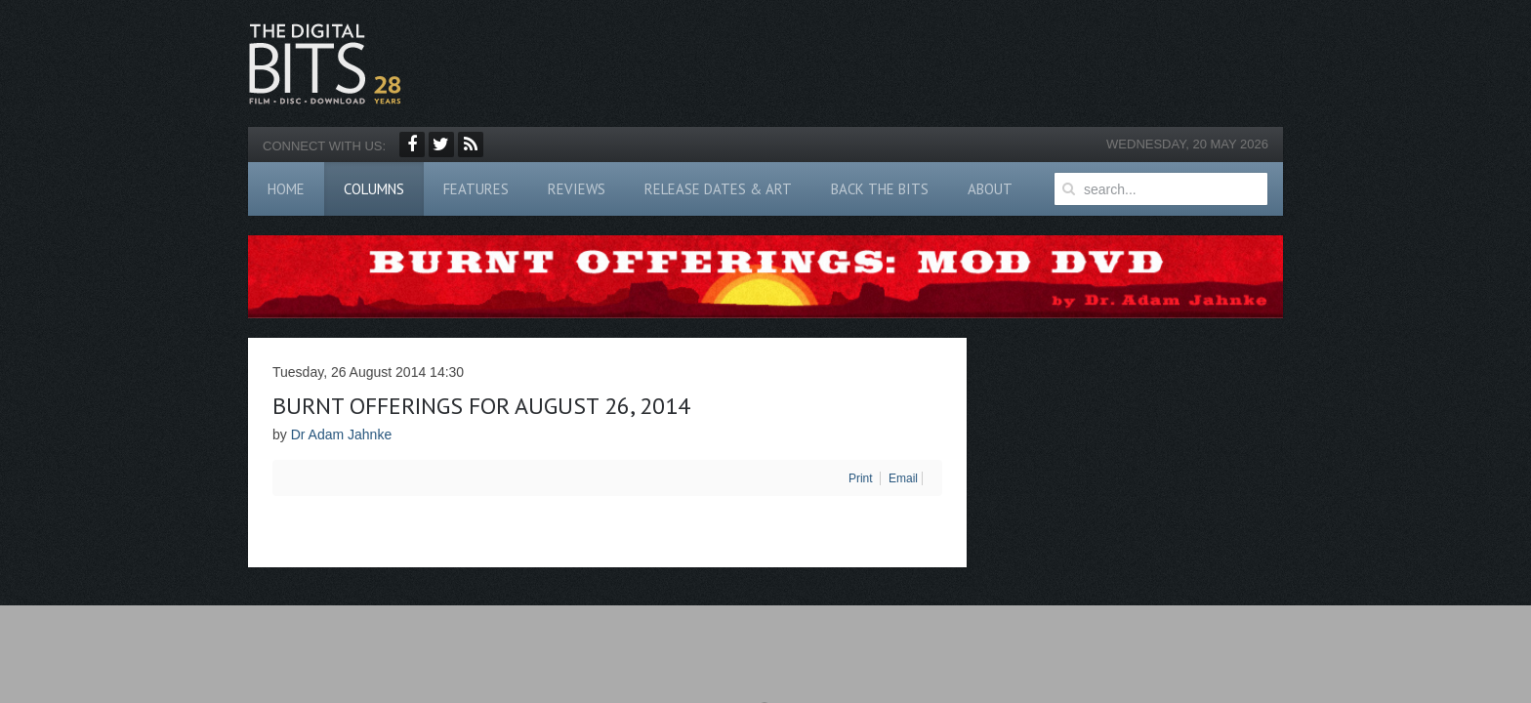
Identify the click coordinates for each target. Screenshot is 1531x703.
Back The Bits (880, 189)
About (990, 189)
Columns (374, 189)
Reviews (576, 189)
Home (286, 189)
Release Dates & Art (718, 189)
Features (476, 189)
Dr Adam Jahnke (342, 434)
